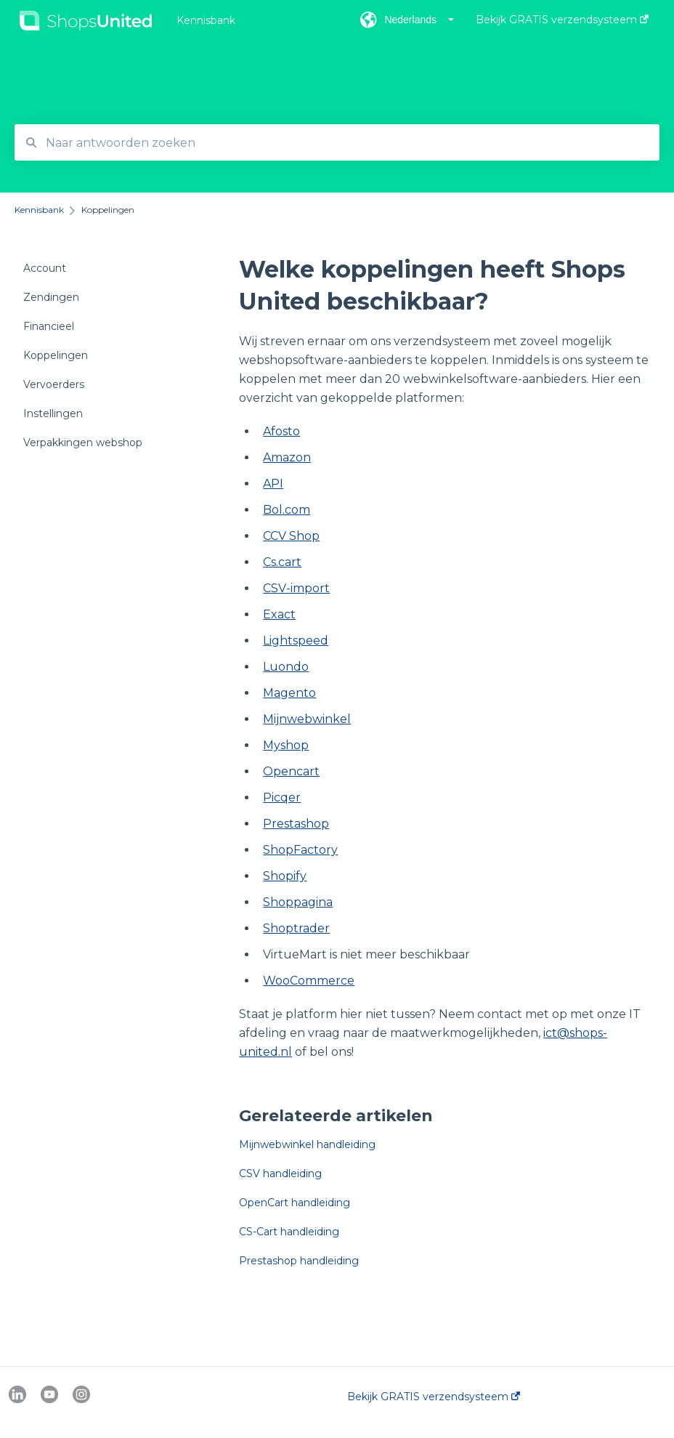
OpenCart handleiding (294, 1202)
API (273, 483)
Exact (279, 614)
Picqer (282, 797)
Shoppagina (298, 902)
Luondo (286, 667)
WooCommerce (308, 980)
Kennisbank (205, 20)
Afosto (281, 431)
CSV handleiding (280, 1173)
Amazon (287, 457)
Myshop (286, 745)
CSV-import (296, 588)
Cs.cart (282, 562)
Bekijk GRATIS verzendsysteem (433, 1396)
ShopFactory (300, 850)
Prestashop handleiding (299, 1260)
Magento (289, 693)
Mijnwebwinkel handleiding (307, 1144)
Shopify (284, 876)
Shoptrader (296, 928)
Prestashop (296, 824)
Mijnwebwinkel (307, 719)
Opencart (291, 771)
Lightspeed (295, 640)
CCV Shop (291, 536)
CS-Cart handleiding (289, 1231)
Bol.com (286, 510)
